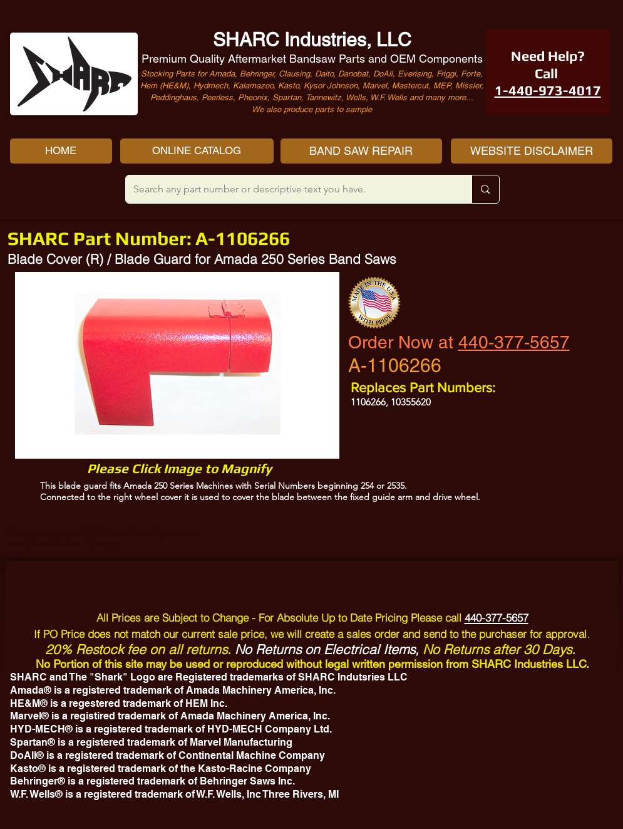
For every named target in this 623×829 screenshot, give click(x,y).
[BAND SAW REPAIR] (361, 151)
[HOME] (61, 151)
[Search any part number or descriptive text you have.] (289, 189)
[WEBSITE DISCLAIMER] (531, 151)
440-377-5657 (514, 342)
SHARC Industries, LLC (312, 40)
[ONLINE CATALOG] (197, 151)
